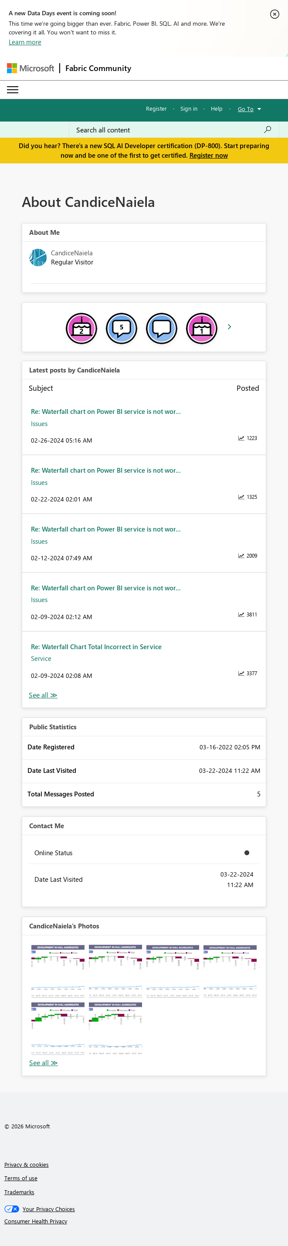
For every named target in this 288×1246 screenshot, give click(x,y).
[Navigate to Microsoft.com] (30, 68)
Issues (39, 423)
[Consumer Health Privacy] (144, 1221)
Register (156, 108)
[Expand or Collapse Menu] (12, 90)
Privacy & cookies (26, 1164)
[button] (58, 971)
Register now (209, 155)
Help (217, 108)
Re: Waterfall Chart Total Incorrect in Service (96, 646)
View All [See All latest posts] (43, 695)
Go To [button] (246, 108)
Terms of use (20, 1178)
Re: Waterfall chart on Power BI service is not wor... (106, 411)
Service (41, 658)
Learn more (25, 41)
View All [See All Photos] (43, 1063)
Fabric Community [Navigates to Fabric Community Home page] (98, 68)
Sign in (188, 108)
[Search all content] (174, 130)
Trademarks (19, 1191)
